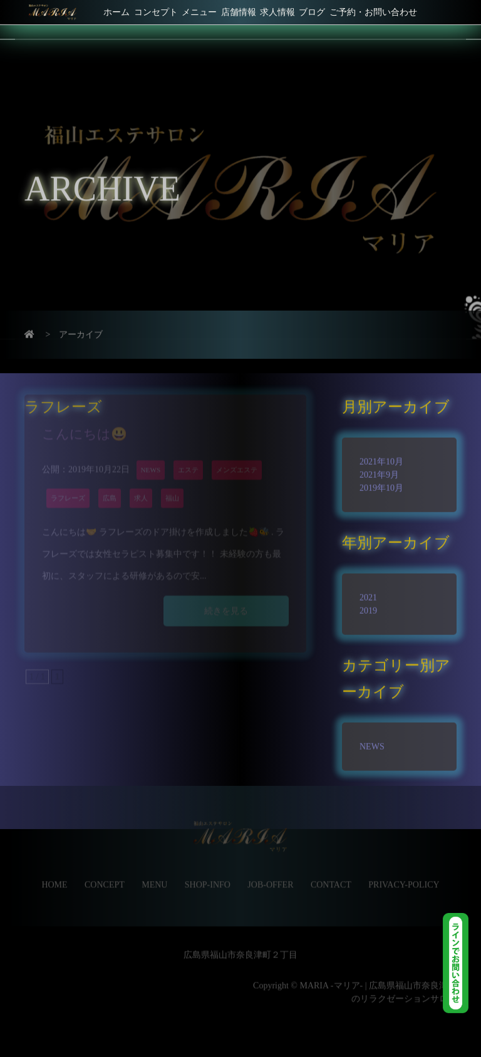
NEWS (151, 451)
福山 (172, 479)
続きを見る (226, 592)
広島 (109, 479)
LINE (462, 963)
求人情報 (277, 12)
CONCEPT (105, 873)
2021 (368, 591)
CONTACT (331, 873)
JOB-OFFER (270, 873)
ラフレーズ (68, 479)
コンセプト (156, 12)
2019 (368, 604)
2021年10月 (381, 455)
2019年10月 (381, 481)
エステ (188, 451)
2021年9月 (379, 468)
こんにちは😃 (84, 415)
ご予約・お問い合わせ (373, 12)
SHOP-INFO (207, 873)
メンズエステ (236, 451)
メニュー (199, 12)
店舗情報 (238, 12)
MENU (154, 873)
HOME (54, 873)
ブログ (312, 12)
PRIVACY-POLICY (403, 873)
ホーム (116, 12)
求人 (141, 479)
